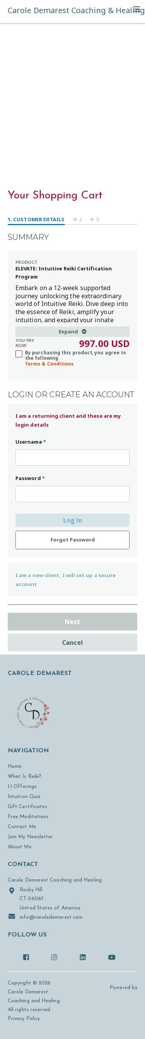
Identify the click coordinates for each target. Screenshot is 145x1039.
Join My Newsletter (30, 836)
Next (72, 621)
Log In (72, 520)
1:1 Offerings (22, 786)
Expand (73, 331)
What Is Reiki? (24, 776)
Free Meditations (28, 816)
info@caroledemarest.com (45, 916)
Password (30, 478)
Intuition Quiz (24, 796)
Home (15, 766)
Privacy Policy (24, 1018)
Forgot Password (73, 539)
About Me (20, 846)
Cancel (72, 642)
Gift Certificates (27, 806)
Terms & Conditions (49, 364)
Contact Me (22, 826)
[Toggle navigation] (137, 9)
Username (30, 441)
